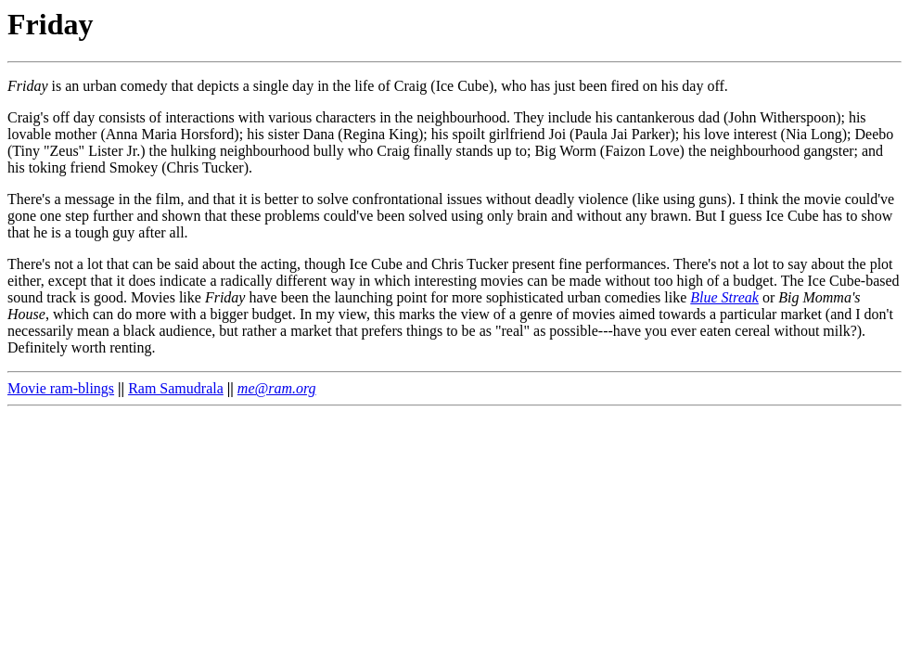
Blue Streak (724, 297)
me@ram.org (276, 388)
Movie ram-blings (60, 388)
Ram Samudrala (176, 388)
